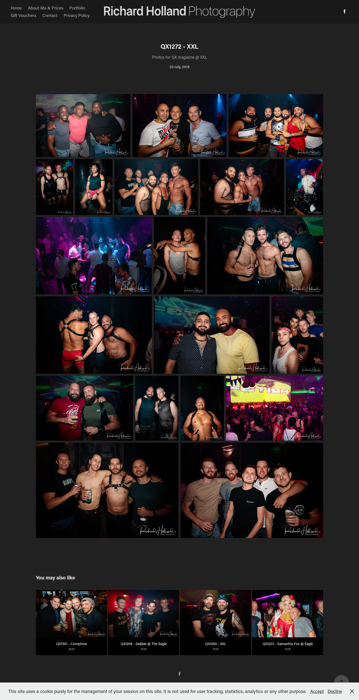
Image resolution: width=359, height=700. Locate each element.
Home (16, 7)
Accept (317, 691)
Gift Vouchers (23, 15)
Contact (50, 15)
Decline (335, 691)
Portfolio (77, 7)
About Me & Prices (45, 7)
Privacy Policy (77, 15)
